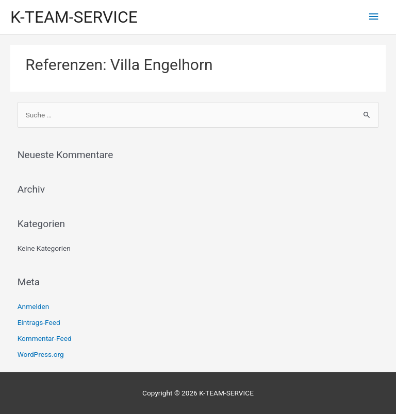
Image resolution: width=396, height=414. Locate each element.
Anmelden (34, 306)
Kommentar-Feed (45, 338)
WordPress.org (41, 354)
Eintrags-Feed (39, 322)
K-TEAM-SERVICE (74, 17)
